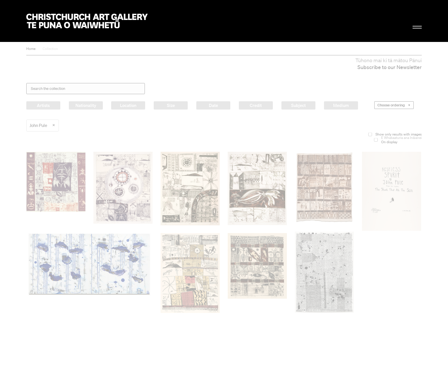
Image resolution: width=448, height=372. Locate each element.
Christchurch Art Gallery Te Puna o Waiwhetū (87, 21)
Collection (50, 48)
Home (30, 48)
